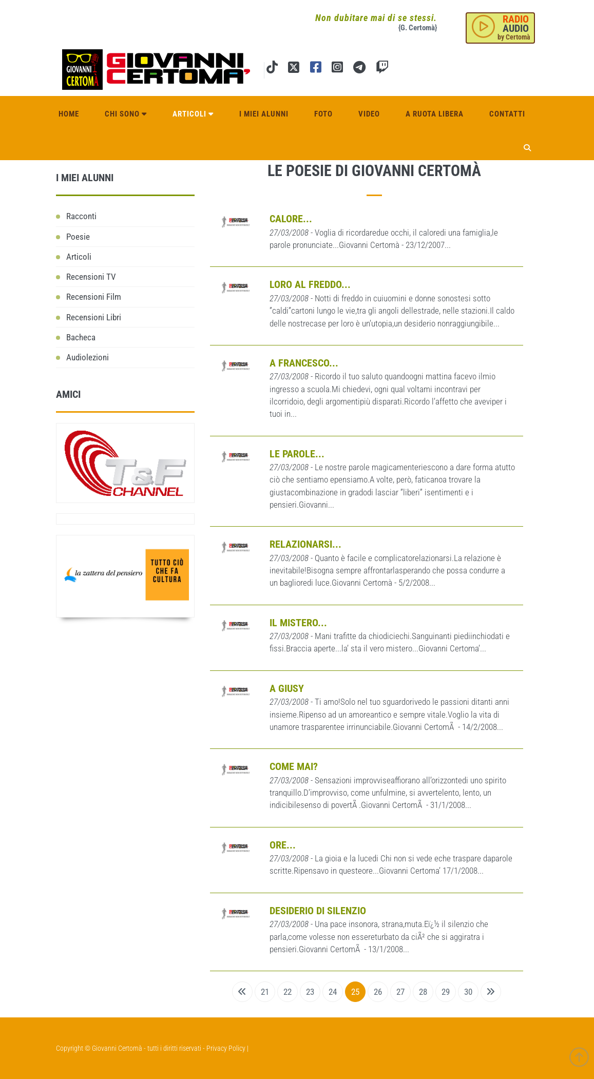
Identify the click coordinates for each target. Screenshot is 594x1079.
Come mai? (294, 766)
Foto (323, 114)
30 (468, 992)
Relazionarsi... (305, 544)
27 (400, 992)
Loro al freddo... (310, 284)
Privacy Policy (225, 1048)
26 (378, 992)
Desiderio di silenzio (318, 910)
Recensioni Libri (93, 317)
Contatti (507, 114)
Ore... (283, 845)
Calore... (291, 219)
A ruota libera (435, 114)
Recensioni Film (93, 297)
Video (369, 114)
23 (310, 992)
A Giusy (287, 688)
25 (355, 992)
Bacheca (80, 337)
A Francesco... (304, 363)
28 (423, 992)
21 (265, 992)
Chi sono (126, 114)
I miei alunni (264, 114)
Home (69, 114)
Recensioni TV (91, 277)
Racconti (81, 216)
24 (333, 992)
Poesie (78, 237)
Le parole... (297, 454)
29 (446, 992)
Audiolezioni (87, 357)
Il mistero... (298, 622)
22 (287, 992)
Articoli (193, 114)
